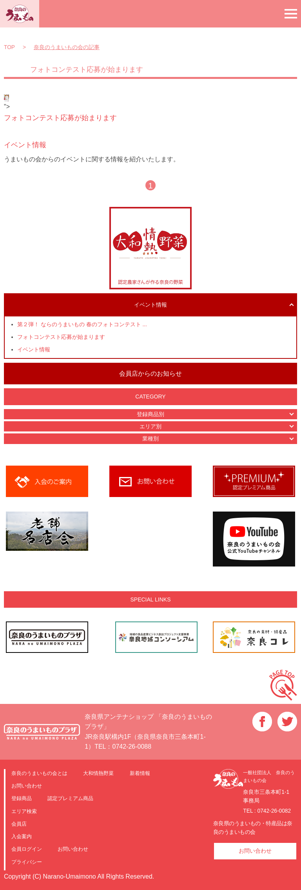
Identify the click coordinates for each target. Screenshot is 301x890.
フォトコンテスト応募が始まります (61, 337)
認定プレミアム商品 (70, 798)
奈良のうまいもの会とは (39, 773)
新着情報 (140, 773)
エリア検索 (24, 811)
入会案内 (21, 836)
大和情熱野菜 (98, 773)
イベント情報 (33, 350)
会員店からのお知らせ (150, 373)
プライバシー (26, 862)
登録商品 (21, 798)
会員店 (19, 824)
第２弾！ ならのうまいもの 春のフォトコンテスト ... (82, 324)
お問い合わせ (26, 786)
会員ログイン (26, 849)
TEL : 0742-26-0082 (267, 811)
